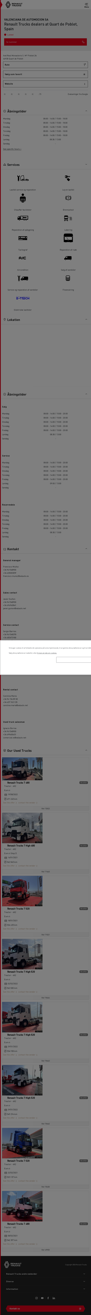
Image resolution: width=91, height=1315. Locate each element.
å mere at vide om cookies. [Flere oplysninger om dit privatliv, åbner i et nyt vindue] (47, 653)
